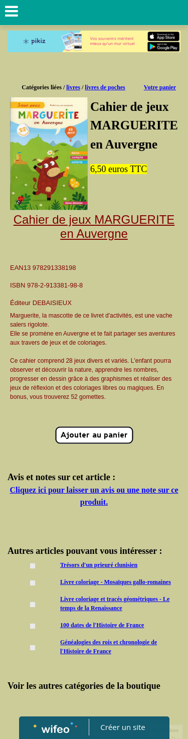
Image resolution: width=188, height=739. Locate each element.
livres (73, 87)
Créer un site (122, 727)
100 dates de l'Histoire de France (102, 625)
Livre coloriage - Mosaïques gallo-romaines (115, 581)
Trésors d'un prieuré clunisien (98, 564)
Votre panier (160, 87)
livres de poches (105, 87)
